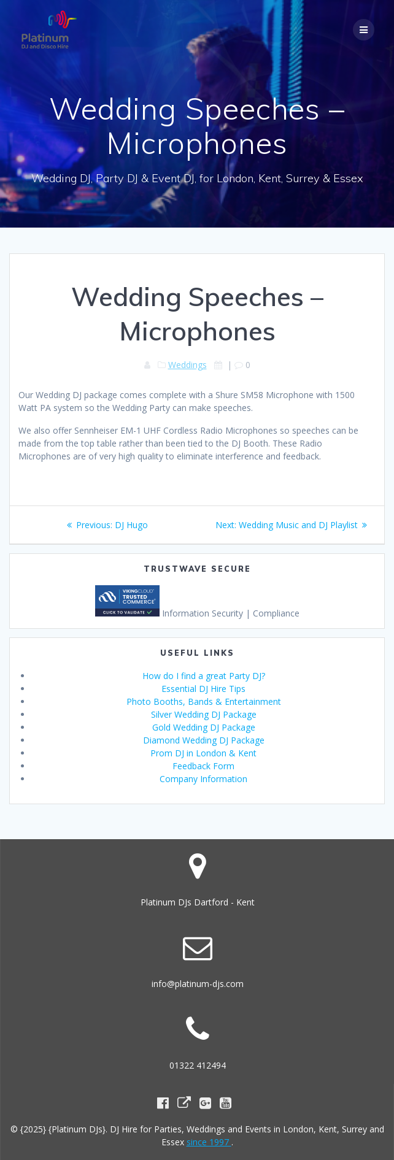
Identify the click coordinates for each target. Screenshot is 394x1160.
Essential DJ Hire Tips (203, 688)
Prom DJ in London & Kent (203, 753)
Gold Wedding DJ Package (203, 727)
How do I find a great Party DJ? (203, 676)
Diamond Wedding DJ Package (204, 740)
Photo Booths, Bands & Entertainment (203, 701)
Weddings (187, 365)
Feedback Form (203, 766)
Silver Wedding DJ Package (204, 714)
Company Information (203, 779)
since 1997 (209, 1142)
